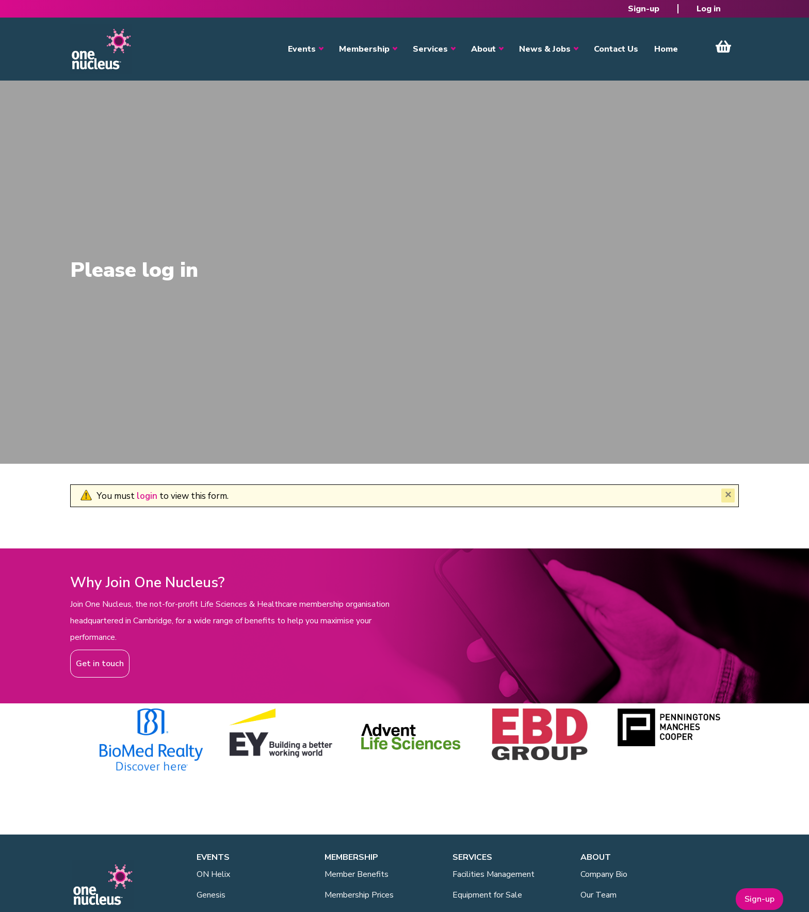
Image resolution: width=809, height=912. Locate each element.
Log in (709, 8)
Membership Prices (359, 895)
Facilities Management (493, 874)
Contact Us (616, 49)
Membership (364, 49)
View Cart (723, 46)
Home (666, 49)
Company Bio (603, 874)
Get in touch (100, 663)
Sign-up (643, 8)
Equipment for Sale (487, 895)
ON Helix (213, 874)
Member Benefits (357, 874)
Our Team (598, 895)
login (147, 496)
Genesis (211, 895)
